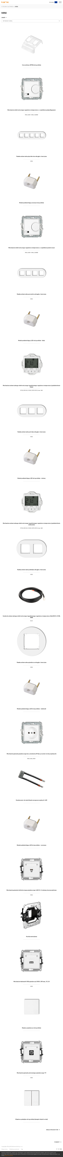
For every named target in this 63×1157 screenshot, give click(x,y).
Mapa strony (4, 1149)
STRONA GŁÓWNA (7, 6)
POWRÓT (57, 1142)
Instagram (59, 1149)
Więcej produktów (52, 1129)
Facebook (56, 1149)
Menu (60, 2)
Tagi (22, 1149)
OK (59, 1154)
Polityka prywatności (14, 1149)
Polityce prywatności (8, 1155)
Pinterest (61, 1149)
